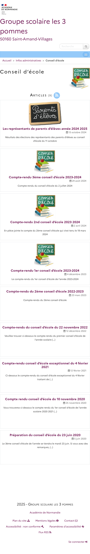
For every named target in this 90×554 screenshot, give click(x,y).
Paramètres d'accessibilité (67, 526)
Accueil (6, 60)
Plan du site (21, 520)
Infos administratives (28, 60)
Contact (71, 520)
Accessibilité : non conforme (25, 526)
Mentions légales (47, 520)
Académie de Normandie (45, 512)
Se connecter (77, 542)
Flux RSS (45, 532)
